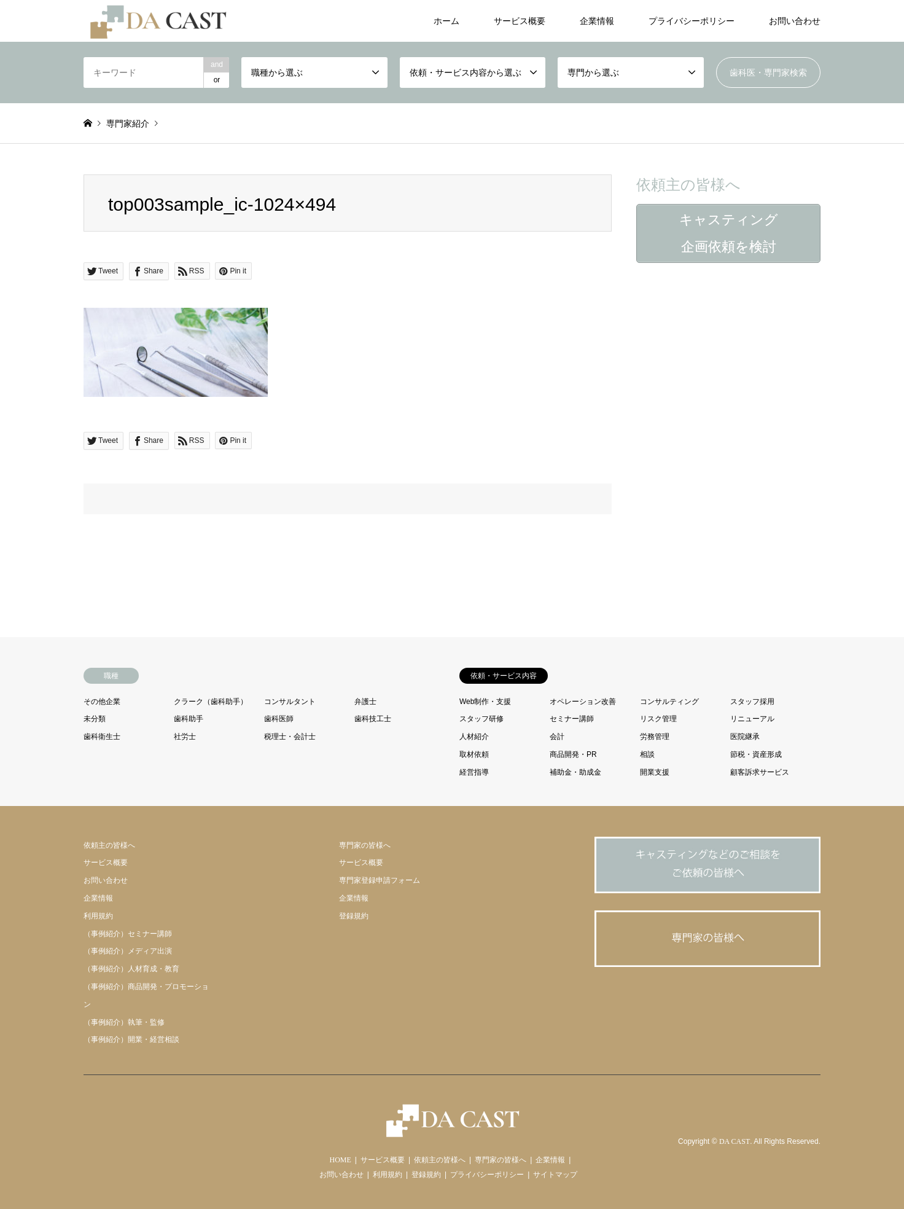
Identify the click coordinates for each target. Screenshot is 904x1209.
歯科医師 (279, 718)
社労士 (185, 736)
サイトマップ (555, 1174)
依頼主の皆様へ (109, 845)
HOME (340, 1160)
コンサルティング (669, 701)
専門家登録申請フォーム (379, 880)
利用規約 (98, 916)
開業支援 (654, 772)
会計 (557, 736)
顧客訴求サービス (759, 772)
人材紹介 (474, 736)
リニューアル (752, 718)
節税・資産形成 (756, 754)
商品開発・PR (573, 754)
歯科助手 (188, 718)
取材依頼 (474, 754)
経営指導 (474, 772)
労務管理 (654, 736)
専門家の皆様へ (365, 845)
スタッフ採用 (752, 701)
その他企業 (102, 701)
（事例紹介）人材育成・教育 (131, 968)
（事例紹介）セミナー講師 (128, 933)
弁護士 (365, 701)
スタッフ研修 (481, 718)
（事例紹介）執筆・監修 (124, 1022)
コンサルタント (290, 701)
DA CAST (734, 1142)
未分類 (95, 718)
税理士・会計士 (290, 736)
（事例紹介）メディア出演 (128, 951)
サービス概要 (519, 21)
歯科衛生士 (102, 736)
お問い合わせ (794, 21)
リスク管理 (658, 718)
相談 (647, 754)
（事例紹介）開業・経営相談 (131, 1039)
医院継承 (745, 736)
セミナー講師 (572, 718)
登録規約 (353, 916)
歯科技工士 (372, 718)
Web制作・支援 (485, 701)
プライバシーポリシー (691, 21)
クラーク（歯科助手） (210, 701)
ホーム (446, 21)
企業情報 (597, 21)
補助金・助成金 (575, 772)
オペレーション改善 (583, 701)
